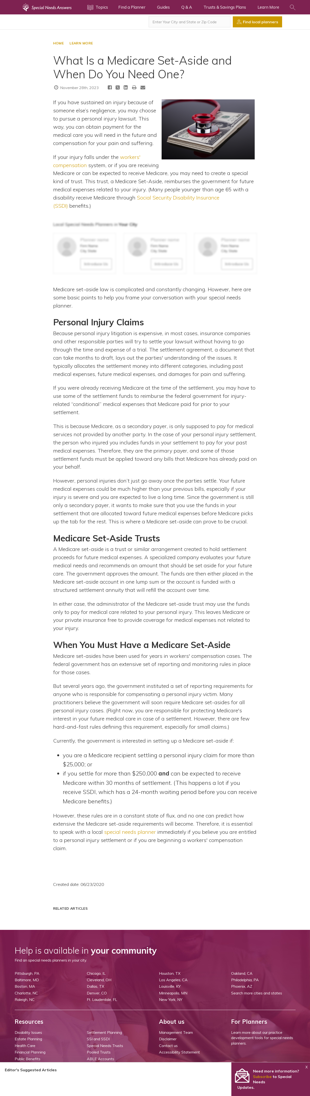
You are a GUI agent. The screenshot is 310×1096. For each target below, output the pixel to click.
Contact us (168, 1045)
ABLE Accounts (100, 1058)
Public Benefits (27, 1058)
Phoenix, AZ (241, 986)
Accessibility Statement (179, 1052)
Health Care (25, 1045)
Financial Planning (30, 1052)
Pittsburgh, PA (27, 973)
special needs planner (130, 832)
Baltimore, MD (27, 979)
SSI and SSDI (98, 1038)
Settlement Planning (104, 1032)
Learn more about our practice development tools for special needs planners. (262, 1038)
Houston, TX (169, 973)
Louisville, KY (170, 986)
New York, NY (170, 999)
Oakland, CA (242, 973)
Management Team (176, 1032)
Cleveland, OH (99, 979)
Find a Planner (132, 7)
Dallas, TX (95, 986)
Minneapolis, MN (173, 993)
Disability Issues (28, 1032)
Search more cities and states (256, 993)
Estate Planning (28, 1038)
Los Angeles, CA (173, 979)
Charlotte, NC (26, 993)
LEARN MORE (81, 43)
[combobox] (189, 21)
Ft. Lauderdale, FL (102, 999)
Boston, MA (25, 986)
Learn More (268, 7)
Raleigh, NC (25, 999)
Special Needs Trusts (105, 1045)
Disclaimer (168, 1038)
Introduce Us (96, 263)
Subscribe (262, 1076)
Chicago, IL (96, 973)
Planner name (94, 239)
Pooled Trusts (99, 1052)
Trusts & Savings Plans (224, 7)
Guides (163, 7)
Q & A (186, 7)
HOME (58, 43)
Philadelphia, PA (245, 979)
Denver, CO (97, 993)
